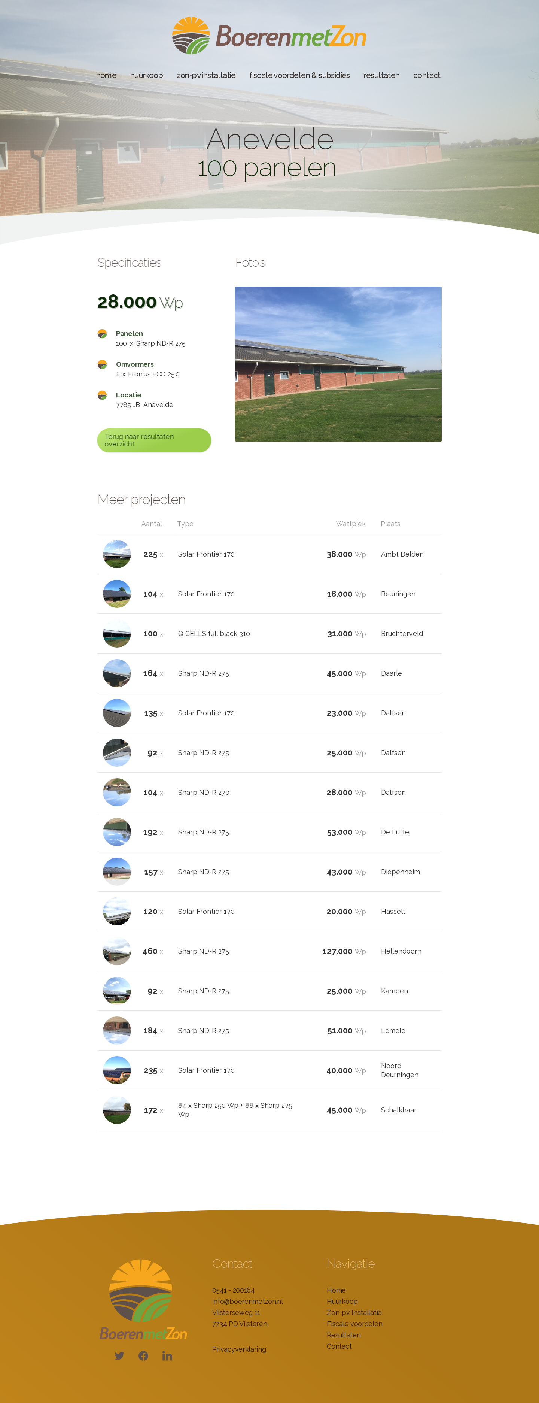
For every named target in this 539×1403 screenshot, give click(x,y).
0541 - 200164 (233, 1290)
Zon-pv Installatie (354, 1312)
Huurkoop (342, 1301)
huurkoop (146, 75)
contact (427, 75)
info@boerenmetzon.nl (247, 1301)
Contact (339, 1346)
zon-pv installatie (206, 75)
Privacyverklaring (239, 1349)
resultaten (382, 75)
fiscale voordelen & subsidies (299, 75)
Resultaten (343, 1335)
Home (336, 1290)
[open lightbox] (338, 364)
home (106, 75)
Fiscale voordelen (354, 1324)
